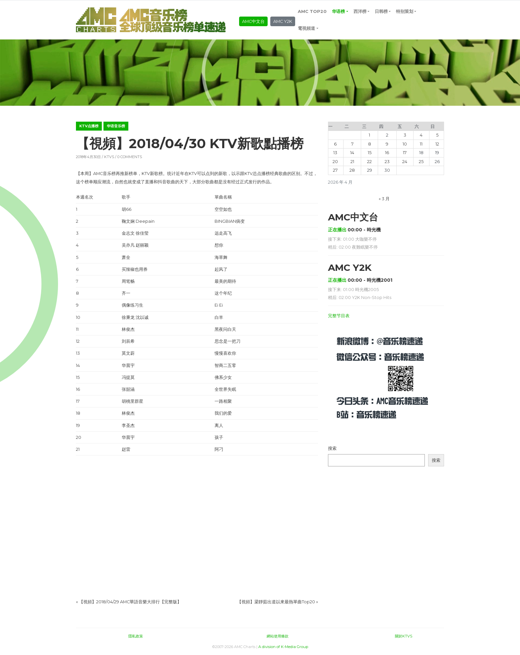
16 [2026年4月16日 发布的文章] (387, 152)
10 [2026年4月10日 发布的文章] (405, 144)
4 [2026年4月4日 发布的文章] (421, 135)
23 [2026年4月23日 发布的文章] (387, 161)
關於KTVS (403, 636)
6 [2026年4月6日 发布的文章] (335, 144)
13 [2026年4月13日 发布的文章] (335, 152)
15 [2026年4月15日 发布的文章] (369, 152)
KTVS (109, 156)
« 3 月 (384, 198)
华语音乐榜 (116, 126)
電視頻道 (306, 28)
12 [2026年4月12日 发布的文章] (437, 144)
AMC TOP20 (312, 11)
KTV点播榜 (88, 126)
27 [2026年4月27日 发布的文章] (335, 170)
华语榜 (338, 11)
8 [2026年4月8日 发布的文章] (369, 144)
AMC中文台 (253, 21)
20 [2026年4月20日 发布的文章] (335, 161)
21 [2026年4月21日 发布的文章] (352, 161)
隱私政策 (135, 636)
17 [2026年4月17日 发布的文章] (405, 152)
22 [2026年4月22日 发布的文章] (369, 161)
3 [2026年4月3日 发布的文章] (405, 135)
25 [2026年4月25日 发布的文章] (421, 161)
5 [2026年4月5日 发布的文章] (437, 135)
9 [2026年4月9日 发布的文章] (387, 144)
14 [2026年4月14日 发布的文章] (352, 152)
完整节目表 (339, 315)
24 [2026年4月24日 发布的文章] (404, 161)
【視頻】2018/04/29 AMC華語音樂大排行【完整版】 (130, 601)
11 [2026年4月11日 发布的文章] (421, 144)
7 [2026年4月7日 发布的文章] (352, 144)
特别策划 (404, 11)
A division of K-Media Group (283, 646)
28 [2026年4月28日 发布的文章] (352, 170)
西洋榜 (360, 11)
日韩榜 (381, 11)
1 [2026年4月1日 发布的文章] (369, 135)
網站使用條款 (278, 636)
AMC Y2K (282, 21)
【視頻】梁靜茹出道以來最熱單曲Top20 (276, 601)
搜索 (332, 448)
